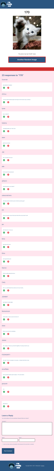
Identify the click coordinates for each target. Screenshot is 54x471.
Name (3, 437)
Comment (4, 421)
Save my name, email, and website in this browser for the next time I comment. (18, 444)
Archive (42, 465)
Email (20, 437)
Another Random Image (27, 60)
